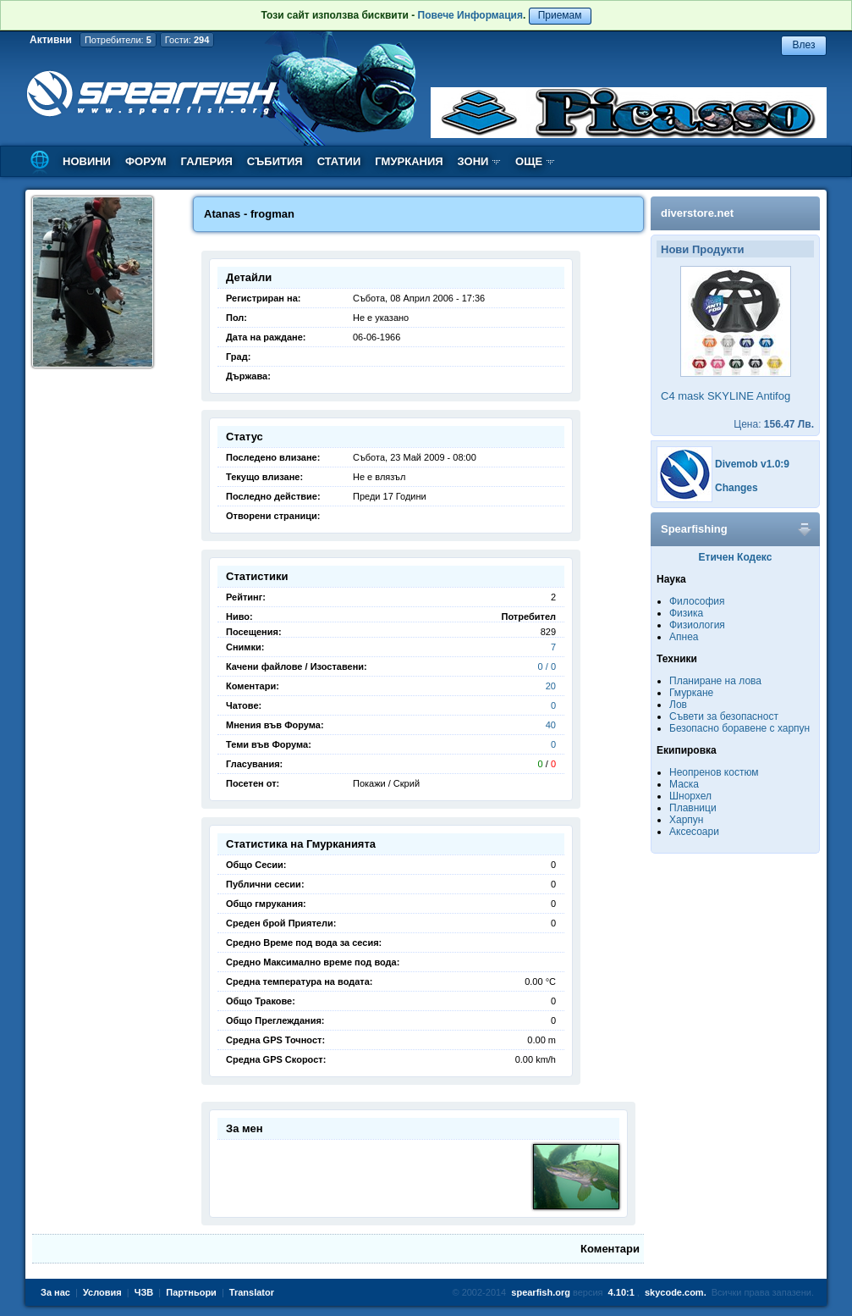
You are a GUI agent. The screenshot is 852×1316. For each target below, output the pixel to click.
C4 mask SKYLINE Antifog (725, 396)
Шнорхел (690, 796)
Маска (684, 784)
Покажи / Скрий (386, 783)
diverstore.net (697, 213)
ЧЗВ (144, 1292)
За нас (55, 1292)
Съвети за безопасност (723, 716)
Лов (678, 705)
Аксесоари (694, 832)
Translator (251, 1292)
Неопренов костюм (714, 772)
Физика (686, 613)
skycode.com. (675, 1292)
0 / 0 (547, 666)
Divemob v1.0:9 (752, 464)
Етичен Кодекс (735, 557)
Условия (102, 1292)
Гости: (187, 40)
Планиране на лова (715, 681)
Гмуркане (691, 693)
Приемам (560, 15)
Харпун (686, 820)
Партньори (191, 1292)
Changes (736, 488)
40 (551, 725)
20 (551, 686)
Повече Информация (470, 15)
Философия (697, 601)
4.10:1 (621, 1292)
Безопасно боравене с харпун (739, 728)
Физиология (697, 625)
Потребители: (118, 40)
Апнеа (683, 637)
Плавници (693, 808)
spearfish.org (540, 1292)
